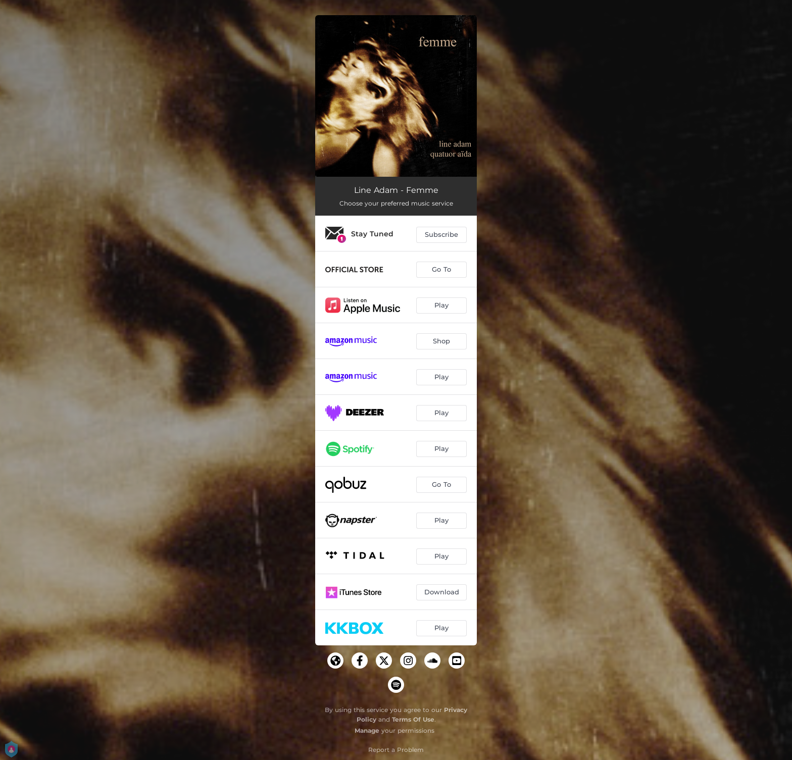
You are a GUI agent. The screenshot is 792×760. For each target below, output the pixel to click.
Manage (367, 730)
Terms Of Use (413, 719)
